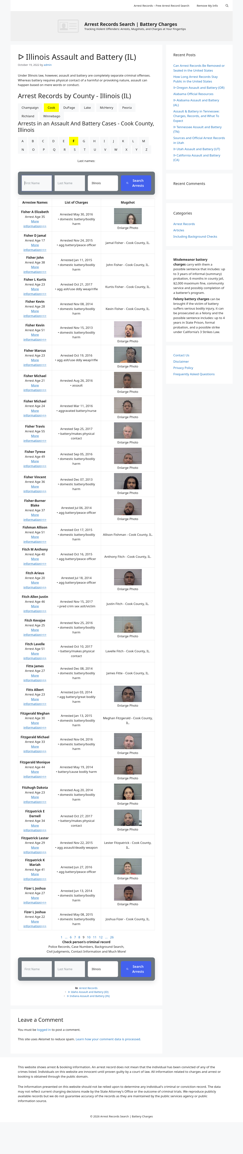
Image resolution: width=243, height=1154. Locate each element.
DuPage (69, 107)
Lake (87, 107)
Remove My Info (207, 5)
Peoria (127, 107)
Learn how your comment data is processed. (108, 1039)
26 (112, 937)
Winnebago (51, 116)
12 (101, 937)
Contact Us (181, 355)
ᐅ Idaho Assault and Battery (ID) (88, 992)
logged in (44, 1030)
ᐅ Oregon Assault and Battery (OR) (198, 87)
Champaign (30, 107)
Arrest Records (88, 988)
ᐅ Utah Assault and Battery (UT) (196, 149)
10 (89, 937)
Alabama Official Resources (193, 94)
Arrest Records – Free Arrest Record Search (161, 5)
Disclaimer (181, 361)
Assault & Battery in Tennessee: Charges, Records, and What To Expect (196, 116)
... (66, 937)
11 (94, 937)
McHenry (106, 107)
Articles (178, 230)
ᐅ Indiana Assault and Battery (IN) (88, 996)
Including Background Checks (195, 236)
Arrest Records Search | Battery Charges (130, 24)
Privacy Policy (183, 368)
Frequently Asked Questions (194, 374)
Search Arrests (135, 183)
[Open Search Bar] (227, 5)
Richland (28, 116)
